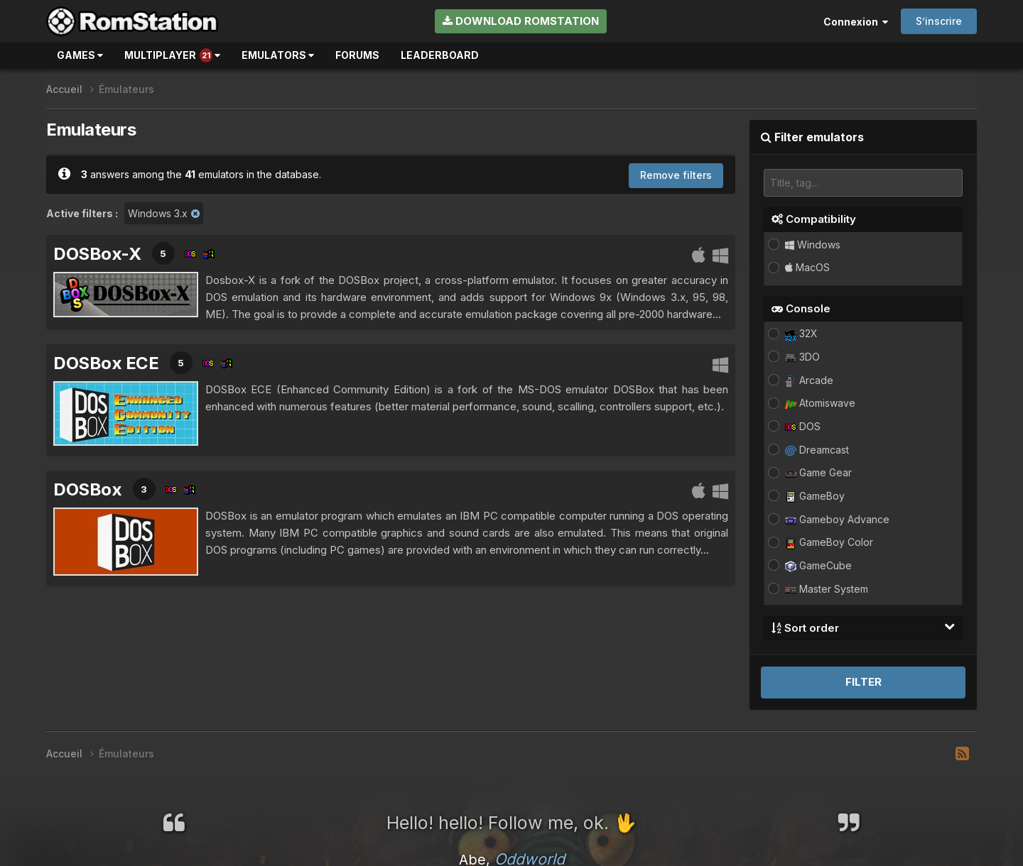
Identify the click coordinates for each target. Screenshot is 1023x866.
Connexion (855, 22)
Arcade (809, 380)
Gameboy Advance (837, 519)
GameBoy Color (829, 542)
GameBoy (815, 496)
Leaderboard (440, 55)
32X (801, 333)
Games (80, 55)
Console (801, 308)
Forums (357, 55)
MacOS (807, 267)
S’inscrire (939, 21)
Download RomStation (521, 21)
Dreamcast (817, 450)
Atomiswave (820, 403)
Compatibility (814, 219)
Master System (826, 589)
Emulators (278, 55)
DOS (803, 426)
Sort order (863, 627)
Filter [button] (863, 682)
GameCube (818, 565)
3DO (802, 357)
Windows (812, 245)
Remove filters (676, 175)
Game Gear (818, 472)
